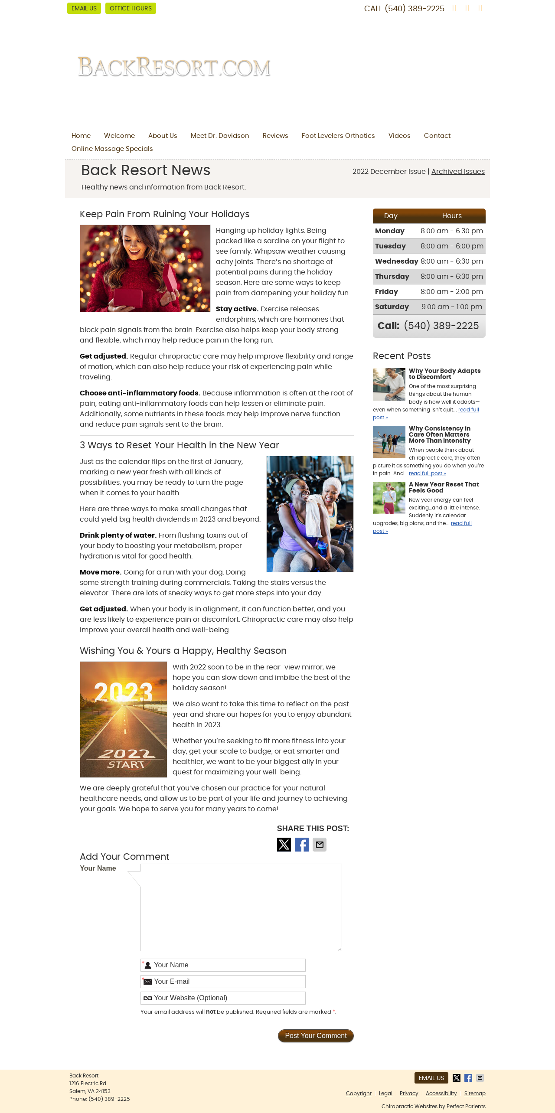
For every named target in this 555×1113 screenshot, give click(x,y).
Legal (385, 1093)
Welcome (119, 136)
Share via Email (320, 845)
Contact (437, 136)
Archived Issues (458, 171)
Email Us (84, 9)
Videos (399, 136)
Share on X (285, 845)
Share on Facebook (302, 845)
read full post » (427, 473)
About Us (162, 136)
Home (81, 136)
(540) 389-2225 (414, 9)
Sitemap (475, 1093)
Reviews (275, 136)
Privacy (409, 1093)
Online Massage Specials (112, 149)
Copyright (359, 1093)
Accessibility (441, 1093)
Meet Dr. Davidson (220, 136)
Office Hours (131, 9)
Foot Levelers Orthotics (338, 136)
